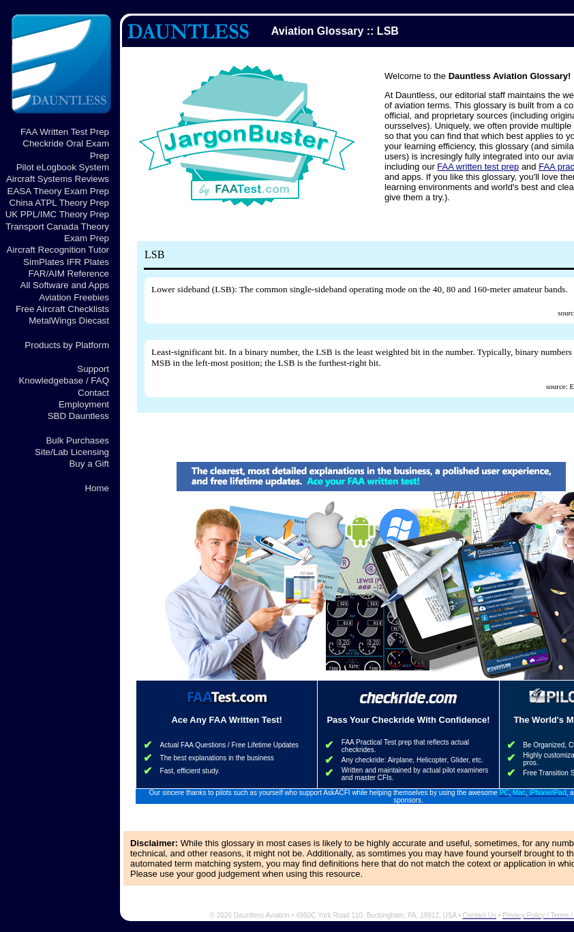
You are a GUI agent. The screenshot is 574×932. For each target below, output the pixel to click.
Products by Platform (67, 345)
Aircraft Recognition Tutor (58, 250)
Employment (84, 404)
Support (93, 369)
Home (97, 488)
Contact (93, 393)
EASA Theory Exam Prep (58, 191)
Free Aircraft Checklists (62, 309)
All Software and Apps (64, 285)
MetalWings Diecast (69, 320)
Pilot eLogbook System (62, 167)
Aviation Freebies (74, 297)
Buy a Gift (89, 464)
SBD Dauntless (78, 416)
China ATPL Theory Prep (59, 203)
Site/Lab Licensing (72, 452)
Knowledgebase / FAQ (63, 380)
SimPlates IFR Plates (66, 262)
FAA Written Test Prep (64, 132)
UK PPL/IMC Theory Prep (57, 214)
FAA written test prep (478, 166)
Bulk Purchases (77, 440)
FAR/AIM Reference (68, 273)
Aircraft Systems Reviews (57, 179)
